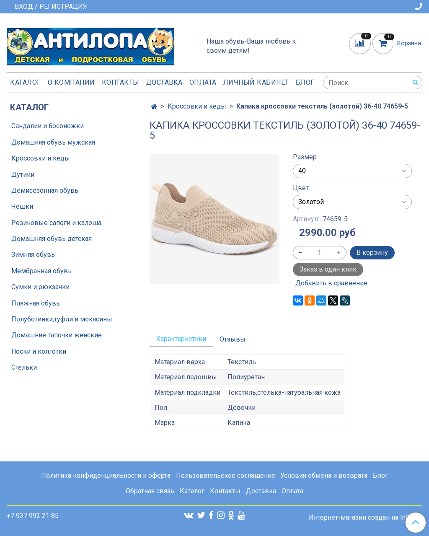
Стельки (24, 367)
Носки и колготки (38, 351)
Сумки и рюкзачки (40, 287)
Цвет (301, 188)
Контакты (121, 82)
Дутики (22, 175)
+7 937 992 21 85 (33, 516)
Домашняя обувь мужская (53, 142)
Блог (305, 82)
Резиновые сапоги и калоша (56, 223)
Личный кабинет (256, 82)
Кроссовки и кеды (197, 106)
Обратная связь (150, 491)
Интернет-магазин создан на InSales (365, 517)
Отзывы (233, 339)
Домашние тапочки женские (56, 335)
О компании (71, 82)
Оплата (203, 82)
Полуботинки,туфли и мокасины (61, 319)
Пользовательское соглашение (225, 475)
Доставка (164, 82)
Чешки (22, 206)
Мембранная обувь (41, 271)
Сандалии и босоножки (47, 126)
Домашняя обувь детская (51, 239)
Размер (305, 157)
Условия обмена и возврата (323, 475)
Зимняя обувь (33, 255)
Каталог (25, 82)
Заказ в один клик (328, 269)
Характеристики (181, 339)
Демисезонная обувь (44, 190)
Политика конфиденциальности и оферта (106, 475)
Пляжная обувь (35, 303)
